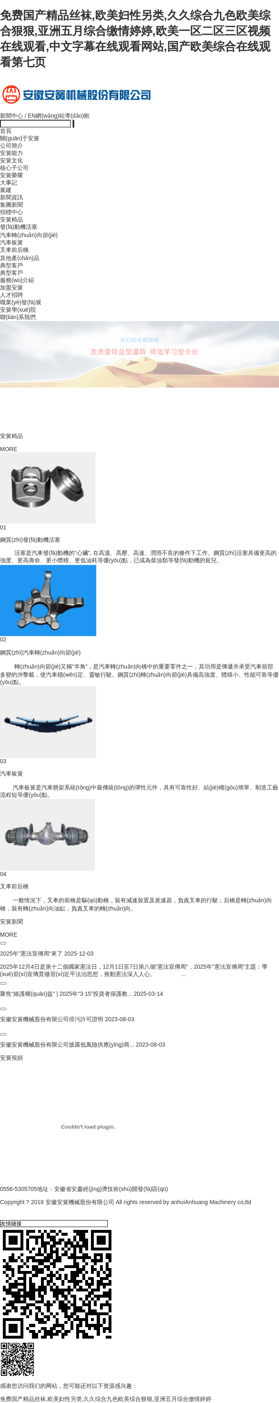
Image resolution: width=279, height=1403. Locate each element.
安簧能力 (11, 153)
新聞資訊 (11, 197)
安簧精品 (11, 219)
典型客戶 (11, 265)
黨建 (5, 190)
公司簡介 (11, 145)
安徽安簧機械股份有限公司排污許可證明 (51, 1019)
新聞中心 (11, 115)
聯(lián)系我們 (18, 317)
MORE (8, 449)
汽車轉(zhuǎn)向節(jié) (29, 235)
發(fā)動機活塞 (18, 227)
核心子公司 (14, 167)
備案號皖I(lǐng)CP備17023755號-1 (44, 1210)
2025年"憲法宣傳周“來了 (31, 953)
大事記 (8, 182)
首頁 (5, 131)
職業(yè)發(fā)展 (20, 302)
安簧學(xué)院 (18, 309)
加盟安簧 (11, 287)
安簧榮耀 (11, 175)
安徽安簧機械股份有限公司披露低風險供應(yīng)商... (67, 1044)
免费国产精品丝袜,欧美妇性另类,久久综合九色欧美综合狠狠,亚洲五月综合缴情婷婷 (105, 1399)
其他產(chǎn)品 (19, 258)
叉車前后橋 (14, 249)
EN (32, 115)
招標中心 (11, 212)
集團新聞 (11, 204)
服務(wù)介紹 (17, 280)
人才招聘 (11, 295)
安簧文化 (11, 160)
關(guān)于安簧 (19, 138)
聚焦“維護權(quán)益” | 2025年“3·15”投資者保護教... (66, 993)
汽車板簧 (11, 242)
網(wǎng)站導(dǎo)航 (63, 115)
